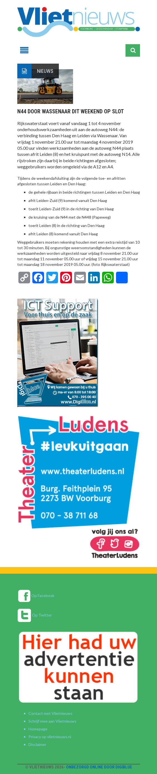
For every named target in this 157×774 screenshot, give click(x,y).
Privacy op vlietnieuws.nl (49, 736)
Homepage (37, 728)
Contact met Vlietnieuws (50, 713)
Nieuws (45, 71)
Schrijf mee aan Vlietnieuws (52, 721)
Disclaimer (37, 744)
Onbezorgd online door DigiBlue (99, 767)
